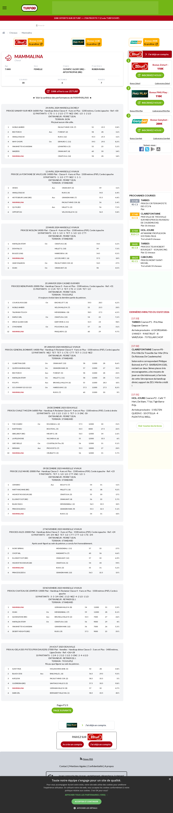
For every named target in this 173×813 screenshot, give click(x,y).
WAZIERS (15, 151)
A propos (109, 766)
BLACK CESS (17, 674)
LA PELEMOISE (18, 438)
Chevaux (13, 32)
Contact (63, 766)
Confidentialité (95, 766)
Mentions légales (78, 766)
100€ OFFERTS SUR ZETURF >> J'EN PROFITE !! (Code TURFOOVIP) (86, 18)
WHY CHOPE (17, 141)
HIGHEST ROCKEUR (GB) (22, 494)
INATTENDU (17, 429)
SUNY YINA (16, 669)
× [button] (170, 779)
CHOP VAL (16, 553)
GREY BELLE (17, 443)
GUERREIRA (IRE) (19, 683)
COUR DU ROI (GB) (19, 302)
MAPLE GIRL (17, 317)
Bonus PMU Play (136, 111)
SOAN (14, 268)
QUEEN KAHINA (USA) (21, 368)
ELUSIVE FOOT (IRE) (20, 499)
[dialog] (86, 794)
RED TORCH (17, 132)
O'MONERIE (17, 327)
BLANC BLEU (17, 504)
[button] (86, 794)
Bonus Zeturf (135, 83)
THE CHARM (17, 424)
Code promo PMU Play (161, 111)
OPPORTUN (17, 212)
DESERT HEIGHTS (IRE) (21, 631)
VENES (15, 188)
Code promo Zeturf (162, 83)
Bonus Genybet (136, 138)
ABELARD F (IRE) (18, 434)
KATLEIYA (16, 678)
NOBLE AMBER (18, 127)
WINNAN (16, 448)
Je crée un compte (72, 744)
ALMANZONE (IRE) (19, 617)
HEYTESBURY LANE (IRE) (22, 197)
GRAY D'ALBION (18, 263)
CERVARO (16, 485)
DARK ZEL (16, 693)
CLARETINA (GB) (18, 363)
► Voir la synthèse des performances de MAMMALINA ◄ (62, 97)
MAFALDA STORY (19, 244)
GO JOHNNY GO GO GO (22, 387)
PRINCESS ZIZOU (19, 509)
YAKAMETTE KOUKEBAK (22, 146)
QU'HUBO (16, 207)
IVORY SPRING (18, 548)
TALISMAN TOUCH (19, 312)
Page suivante (62, 710)
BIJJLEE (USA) (17, 253)
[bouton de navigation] (4, 8)
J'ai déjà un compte (100, 744)
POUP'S (15, 382)
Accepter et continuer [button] (86, 801)
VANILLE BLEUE (18, 137)
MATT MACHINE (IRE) (20, 489)
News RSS (88, 759)
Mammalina (27, 32)
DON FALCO (17, 248)
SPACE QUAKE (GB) (20, 322)
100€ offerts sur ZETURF (62, 91)
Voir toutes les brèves (150, 425)
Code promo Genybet (161, 138)
